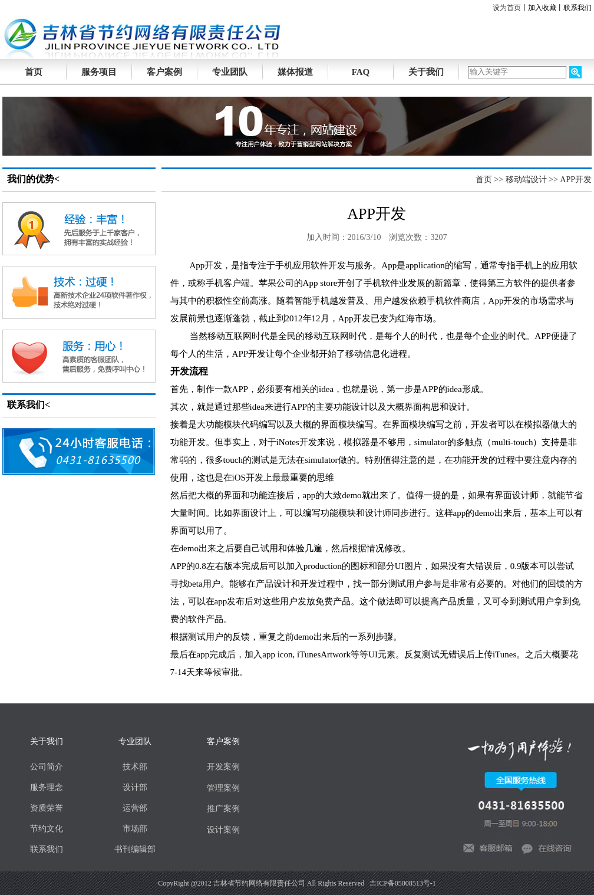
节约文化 (46, 828)
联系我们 (577, 8)
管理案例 (223, 788)
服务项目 (99, 72)
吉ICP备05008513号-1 (402, 883)
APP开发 (576, 179)
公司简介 (46, 766)
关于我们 (426, 72)
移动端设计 (526, 179)
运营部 (135, 808)
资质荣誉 (46, 808)
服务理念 (46, 787)
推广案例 (223, 808)
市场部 (135, 828)
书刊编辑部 (135, 849)
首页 (484, 179)
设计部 (135, 787)
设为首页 (507, 8)
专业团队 (230, 72)
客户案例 (164, 72)
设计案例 (223, 829)
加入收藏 (542, 8)
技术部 (135, 766)
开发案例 (223, 766)
